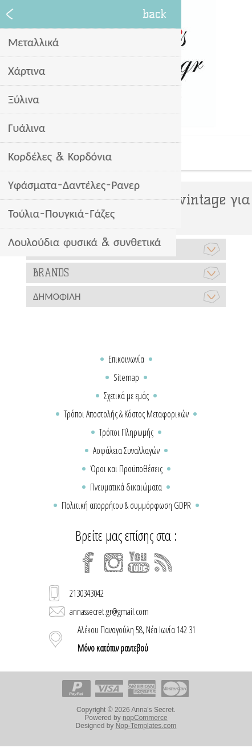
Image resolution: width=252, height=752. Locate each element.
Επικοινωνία (126, 359)
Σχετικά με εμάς (126, 395)
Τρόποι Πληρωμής (126, 432)
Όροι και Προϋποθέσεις (126, 469)
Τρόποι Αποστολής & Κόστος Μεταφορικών (126, 414)
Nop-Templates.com (146, 726)
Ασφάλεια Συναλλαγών (126, 450)
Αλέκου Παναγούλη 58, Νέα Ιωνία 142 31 (137, 639)
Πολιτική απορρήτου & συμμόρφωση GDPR (126, 505)
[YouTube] (139, 562)
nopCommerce (145, 718)
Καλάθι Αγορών (140, 153)
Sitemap (126, 377)
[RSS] (164, 562)
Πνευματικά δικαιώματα (126, 487)
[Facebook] (88, 562)
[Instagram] (113, 562)
